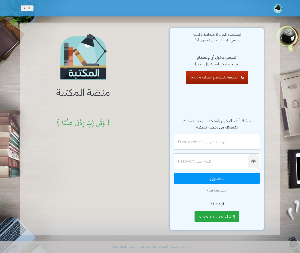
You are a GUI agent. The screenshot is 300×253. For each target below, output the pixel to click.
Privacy (132, 247)
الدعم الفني (144, 247)
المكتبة (27, 8)
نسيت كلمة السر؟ (217, 190)
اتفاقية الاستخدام (160, 247)
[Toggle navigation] (278, 8)
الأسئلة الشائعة (119, 247)
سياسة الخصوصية (179, 247)
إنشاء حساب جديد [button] (217, 216)
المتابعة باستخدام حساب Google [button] (217, 77)
